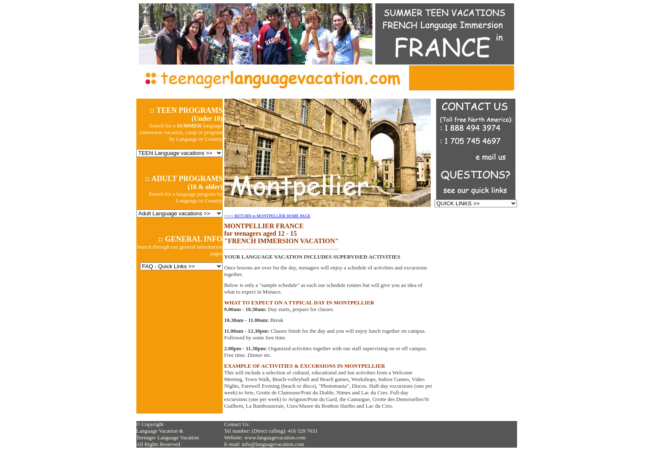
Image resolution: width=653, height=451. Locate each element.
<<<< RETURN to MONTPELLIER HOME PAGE (267, 216)
